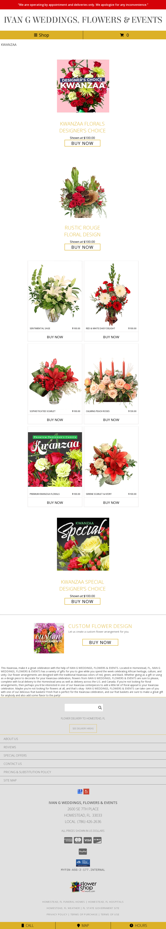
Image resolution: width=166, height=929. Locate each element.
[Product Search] (83, 708)
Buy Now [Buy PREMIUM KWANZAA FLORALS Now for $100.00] (55, 502)
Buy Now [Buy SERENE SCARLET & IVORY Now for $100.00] (111, 502)
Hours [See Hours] (138, 925)
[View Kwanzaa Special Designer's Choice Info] (83, 544)
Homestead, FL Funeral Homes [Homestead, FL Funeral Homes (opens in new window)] (63, 901)
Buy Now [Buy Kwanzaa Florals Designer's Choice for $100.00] (82, 143)
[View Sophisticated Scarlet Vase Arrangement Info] (55, 376)
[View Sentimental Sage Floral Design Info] (55, 294)
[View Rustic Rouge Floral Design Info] (83, 190)
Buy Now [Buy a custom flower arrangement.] (100, 642)
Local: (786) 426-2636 (83, 821)
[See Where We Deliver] (83, 728)
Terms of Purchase (84, 914)
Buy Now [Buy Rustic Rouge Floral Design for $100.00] (82, 247)
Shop (41, 35)
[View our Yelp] (86, 793)
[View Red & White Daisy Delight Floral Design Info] (111, 294)
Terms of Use (110, 914)
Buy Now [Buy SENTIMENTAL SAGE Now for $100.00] (55, 337)
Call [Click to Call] (28, 925)
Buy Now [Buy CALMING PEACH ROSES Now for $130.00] (111, 419)
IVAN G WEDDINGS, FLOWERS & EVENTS (83, 20)
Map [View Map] (83, 925)
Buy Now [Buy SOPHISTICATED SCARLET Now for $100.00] (55, 419)
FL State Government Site (101, 908)
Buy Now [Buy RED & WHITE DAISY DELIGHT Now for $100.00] (111, 337)
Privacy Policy (57, 914)
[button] (83, 863)
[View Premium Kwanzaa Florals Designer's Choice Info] (55, 459)
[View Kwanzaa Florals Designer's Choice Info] (83, 86)
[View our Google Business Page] (80, 793)
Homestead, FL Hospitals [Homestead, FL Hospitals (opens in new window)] (106, 901)
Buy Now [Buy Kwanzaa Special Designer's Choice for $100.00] (82, 601)
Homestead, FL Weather (63, 908)
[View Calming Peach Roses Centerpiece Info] (111, 376)
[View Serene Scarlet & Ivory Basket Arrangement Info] (111, 459)
